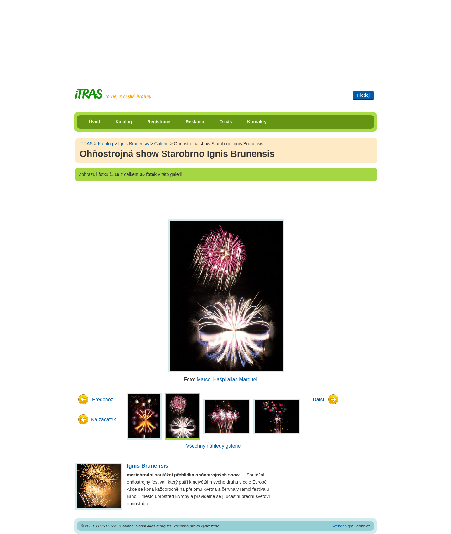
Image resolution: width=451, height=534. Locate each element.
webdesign (342, 526)
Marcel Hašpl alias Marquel (227, 379)
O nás (226, 121)
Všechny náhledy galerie (213, 446)
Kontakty (257, 121)
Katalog (124, 121)
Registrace (158, 121)
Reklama (195, 121)
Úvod (94, 121)
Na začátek (103, 419)
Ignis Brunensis (133, 143)
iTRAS (86, 143)
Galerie (161, 143)
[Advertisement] (225, 39)
